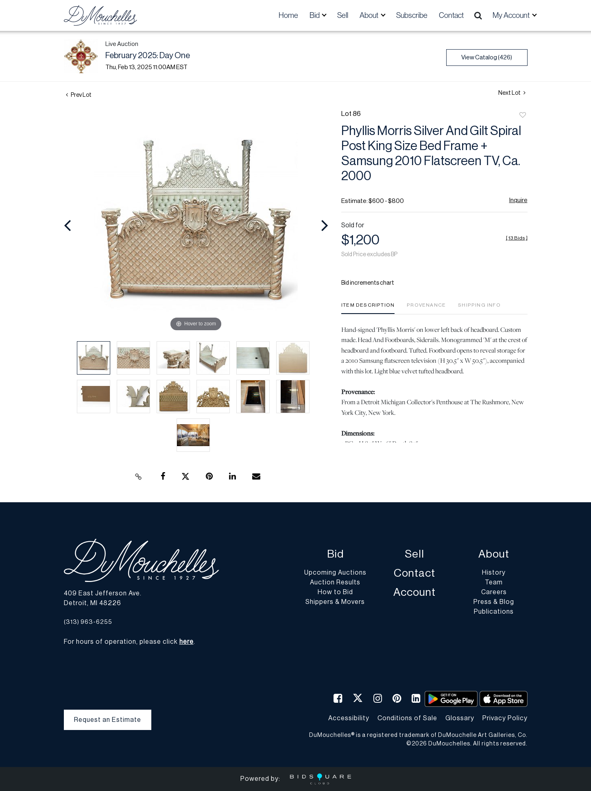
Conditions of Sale (407, 718)
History (494, 572)
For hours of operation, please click (129, 641)
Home (288, 15)
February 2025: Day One (147, 56)
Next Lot (512, 93)
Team (494, 582)
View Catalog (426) (486, 57)
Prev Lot (79, 95)
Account (414, 592)
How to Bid (335, 592)
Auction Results (335, 582)
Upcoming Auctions (335, 572)
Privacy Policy (505, 718)
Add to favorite (523, 115)
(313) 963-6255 (88, 622)
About (493, 554)
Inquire (518, 200)
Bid (335, 554)
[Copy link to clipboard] (138, 477)
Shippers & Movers (335, 602)
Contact (451, 15)
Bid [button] (315, 15)
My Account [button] (512, 15)
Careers (494, 592)
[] (517, 237)
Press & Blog (493, 602)
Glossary (459, 718)
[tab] (368, 308)
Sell (342, 15)
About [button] (369, 15)
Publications (494, 611)
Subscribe (411, 15)
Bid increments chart (367, 283)
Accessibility (348, 718)
